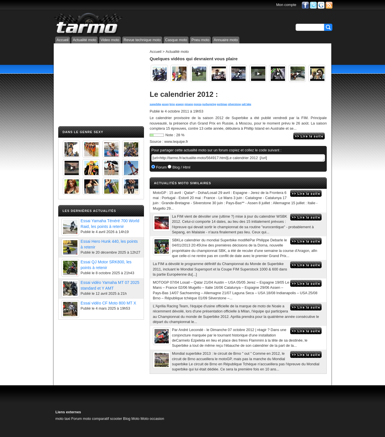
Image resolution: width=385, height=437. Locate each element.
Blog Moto (131, 418)
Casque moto (176, 40)
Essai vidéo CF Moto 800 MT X (108, 303)
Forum (161, 167)
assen (165, 104)
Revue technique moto (142, 40)
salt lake (246, 104)
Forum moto (81, 418)
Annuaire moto (226, 40)
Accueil (63, 40)
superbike (155, 104)
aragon (180, 104)
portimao (222, 104)
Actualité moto (84, 40)
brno (172, 104)
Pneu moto (200, 40)
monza (197, 104)
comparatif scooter (107, 418)
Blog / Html (180, 167)
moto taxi (62, 418)
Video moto (110, 40)
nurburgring (209, 104)
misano (189, 104)
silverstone (234, 104)
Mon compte (286, 5)
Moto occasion (152, 418)
